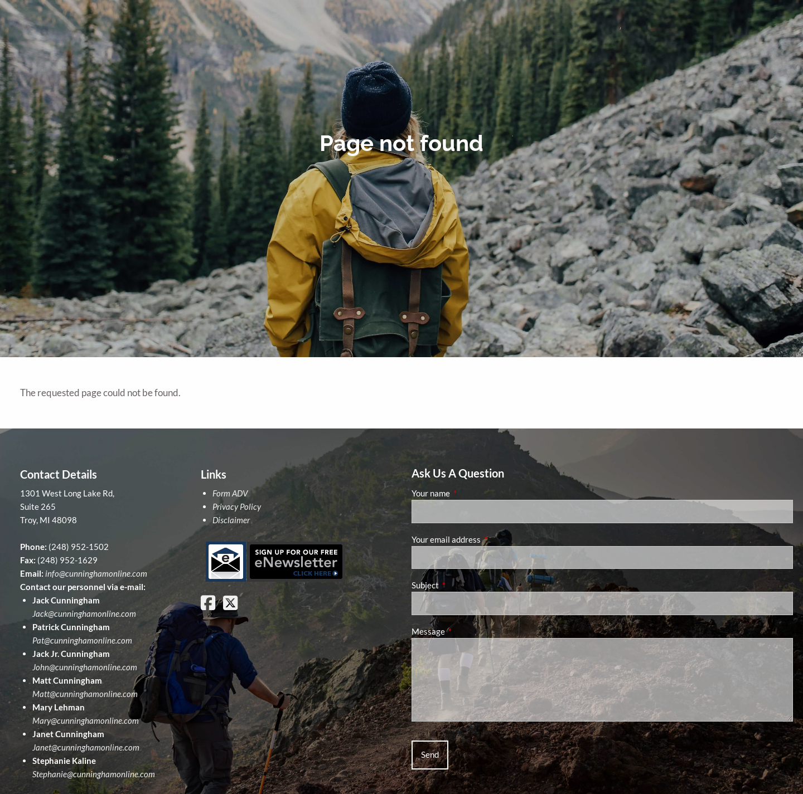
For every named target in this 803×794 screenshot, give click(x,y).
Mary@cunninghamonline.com (85, 720)
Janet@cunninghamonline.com (85, 747)
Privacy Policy (236, 506)
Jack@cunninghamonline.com (84, 613)
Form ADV (230, 493)
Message (467, 631)
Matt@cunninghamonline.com (85, 694)
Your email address (485, 539)
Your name (470, 493)
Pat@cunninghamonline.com (82, 640)
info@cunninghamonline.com (96, 573)
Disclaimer (231, 520)
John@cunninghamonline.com (84, 667)
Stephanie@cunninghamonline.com (93, 774)
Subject (464, 585)
